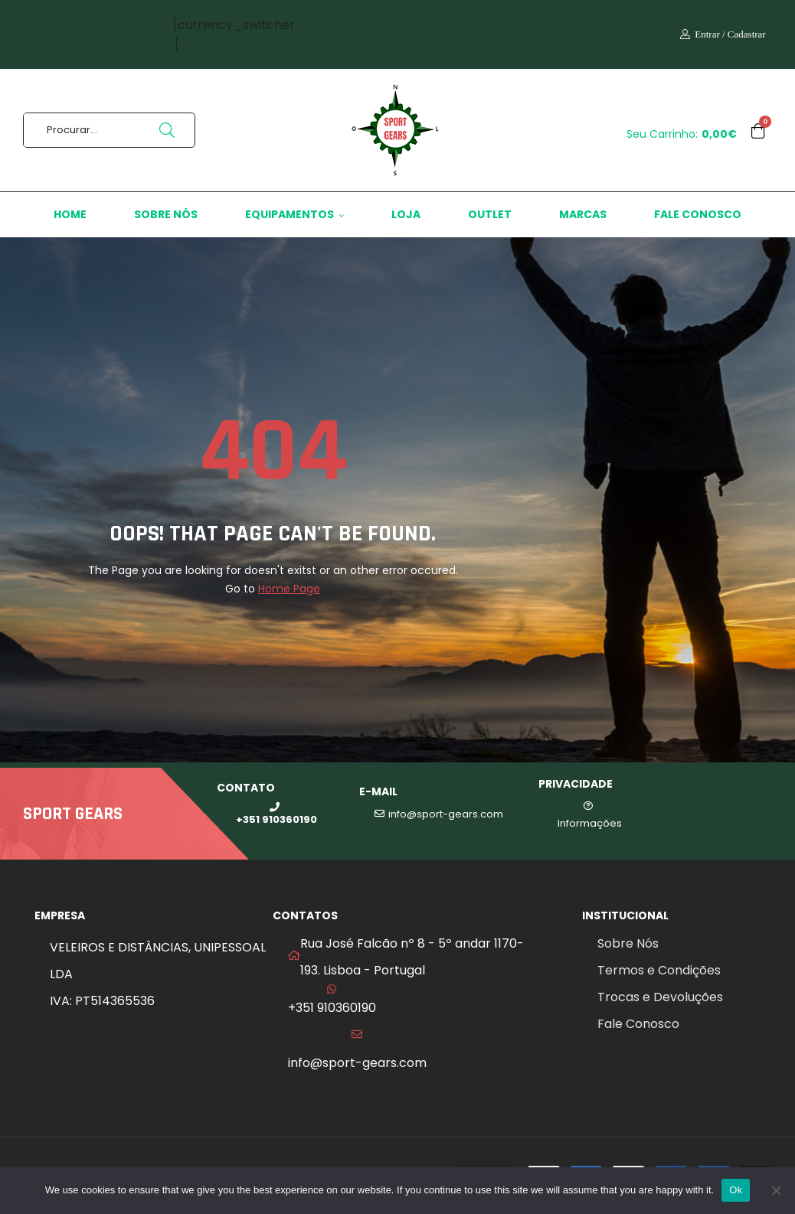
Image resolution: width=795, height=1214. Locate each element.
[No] (776, 1190)
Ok (735, 1190)
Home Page (289, 588)
